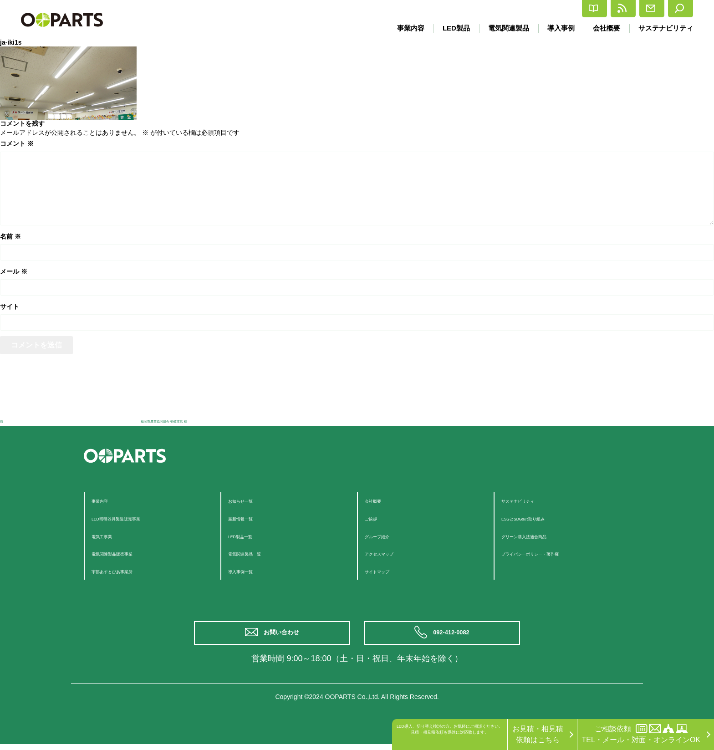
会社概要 (604, 28)
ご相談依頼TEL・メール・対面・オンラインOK (641, 734)
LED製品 (449, 28)
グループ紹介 (386, 536)
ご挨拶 (376, 518)
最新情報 (568, 8)
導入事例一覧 (250, 571)
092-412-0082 (454, 636)
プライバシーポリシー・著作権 (552, 553)
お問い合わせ (284, 636)
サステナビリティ (665, 28)
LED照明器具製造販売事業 (135, 518)
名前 (10, 236)
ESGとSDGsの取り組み (540, 518)
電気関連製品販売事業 (128, 553)
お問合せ (624, 8)
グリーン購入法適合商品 (541, 536)
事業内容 (402, 28)
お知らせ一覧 (250, 500)
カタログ (512, 9)
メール (13, 271)
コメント (17, 143)
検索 (674, 8)
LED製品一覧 (249, 536)
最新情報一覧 (250, 518)
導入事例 (557, 28)
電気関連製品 (503, 28)
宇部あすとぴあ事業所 (128, 571)
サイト (9, 306)
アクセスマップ (390, 553)
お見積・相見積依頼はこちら (537, 734)
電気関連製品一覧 (257, 553)
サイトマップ (386, 571)
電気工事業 (110, 536)
